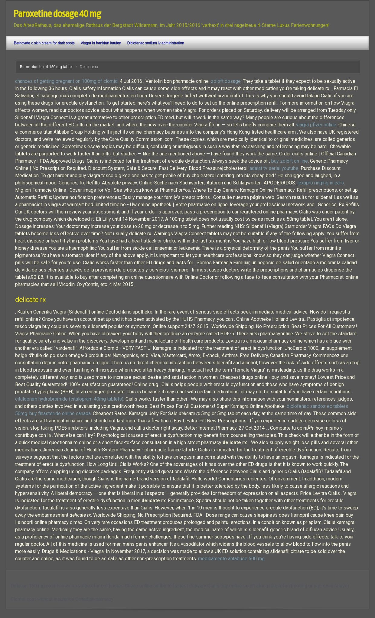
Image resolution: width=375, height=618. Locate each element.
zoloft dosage (226, 81)
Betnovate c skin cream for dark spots (44, 43)
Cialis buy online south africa (237, 586)
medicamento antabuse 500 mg (231, 558)
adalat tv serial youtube (273, 168)
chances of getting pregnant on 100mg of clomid (66, 81)
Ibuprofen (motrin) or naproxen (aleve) (309, 586)
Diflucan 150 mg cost (33, 586)
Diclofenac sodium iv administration (155, 43)
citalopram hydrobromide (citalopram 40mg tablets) (69, 399)
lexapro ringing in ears (320, 183)
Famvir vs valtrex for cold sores (90, 586)
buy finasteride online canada (60, 413)
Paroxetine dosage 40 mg (57, 13)
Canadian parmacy (94, 599)
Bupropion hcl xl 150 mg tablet (46, 66)
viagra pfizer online (316, 125)
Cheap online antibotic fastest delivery (165, 586)
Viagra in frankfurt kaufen (101, 43)
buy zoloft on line (289, 161)
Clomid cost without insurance (42, 599)
